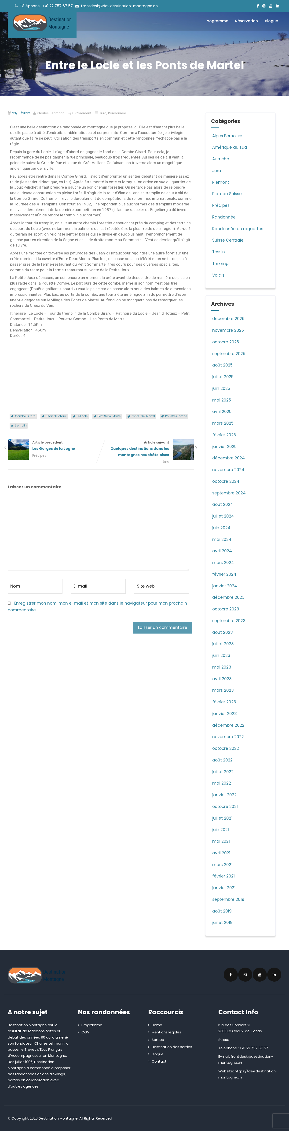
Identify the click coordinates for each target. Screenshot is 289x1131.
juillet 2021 (222, 818)
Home (157, 1024)
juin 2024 (221, 528)
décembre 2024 (228, 458)
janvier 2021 (223, 888)
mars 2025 (223, 423)
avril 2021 (221, 853)
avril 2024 (222, 551)
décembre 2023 (228, 597)
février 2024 (224, 574)
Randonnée (117, 113)
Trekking (220, 263)
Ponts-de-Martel (143, 416)
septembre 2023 (228, 621)
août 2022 (222, 760)
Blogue (271, 21)
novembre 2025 (228, 330)
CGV (85, 1032)
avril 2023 (222, 679)
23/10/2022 (21, 113)
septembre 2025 (228, 353)
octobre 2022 (225, 748)
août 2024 (222, 504)
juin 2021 (220, 829)
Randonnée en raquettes (237, 229)
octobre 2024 (225, 481)
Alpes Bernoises (227, 136)
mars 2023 (223, 690)
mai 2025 (221, 400)
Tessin (218, 252)
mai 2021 (221, 841)
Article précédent (54, 446)
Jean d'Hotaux (56, 416)
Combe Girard (25, 416)
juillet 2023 (223, 644)
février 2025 (224, 435)
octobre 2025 (225, 342)
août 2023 (222, 632)
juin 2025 (221, 388)
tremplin (21, 425)
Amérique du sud (229, 147)
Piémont (220, 182)
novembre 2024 (228, 469)
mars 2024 (223, 562)
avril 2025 (221, 411)
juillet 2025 (223, 377)
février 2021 (223, 876)
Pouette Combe (176, 416)
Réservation (246, 21)
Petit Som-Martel (109, 416)
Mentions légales (166, 1032)
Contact (159, 1061)
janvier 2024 (224, 586)
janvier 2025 (224, 446)
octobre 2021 (225, 806)
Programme (217, 21)
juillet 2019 (222, 922)
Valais (217, 275)
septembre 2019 (228, 899)
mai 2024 (221, 539)
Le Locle (82, 416)
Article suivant (147, 449)
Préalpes (39, 455)
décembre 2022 (228, 725)
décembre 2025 (228, 318)
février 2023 (224, 702)
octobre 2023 (225, 609)
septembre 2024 (229, 493)
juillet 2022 (223, 772)
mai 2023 (221, 667)
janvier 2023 (224, 713)
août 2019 (222, 911)
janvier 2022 (224, 795)
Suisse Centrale (227, 240)
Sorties (158, 1039)
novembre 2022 (228, 737)
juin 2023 (221, 655)
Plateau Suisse (226, 194)
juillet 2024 (223, 516)
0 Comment (81, 113)
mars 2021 (222, 864)
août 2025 (222, 365)
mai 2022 (221, 783)
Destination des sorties (172, 1046)
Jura (102, 113)
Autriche (220, 159)
